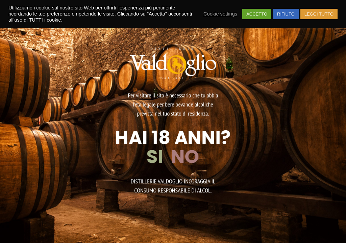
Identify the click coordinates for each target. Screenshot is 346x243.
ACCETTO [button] (256, 14)
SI (156, 156)
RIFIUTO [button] (286, 14)
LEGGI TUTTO (318, 14)
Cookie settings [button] (220, 14)
